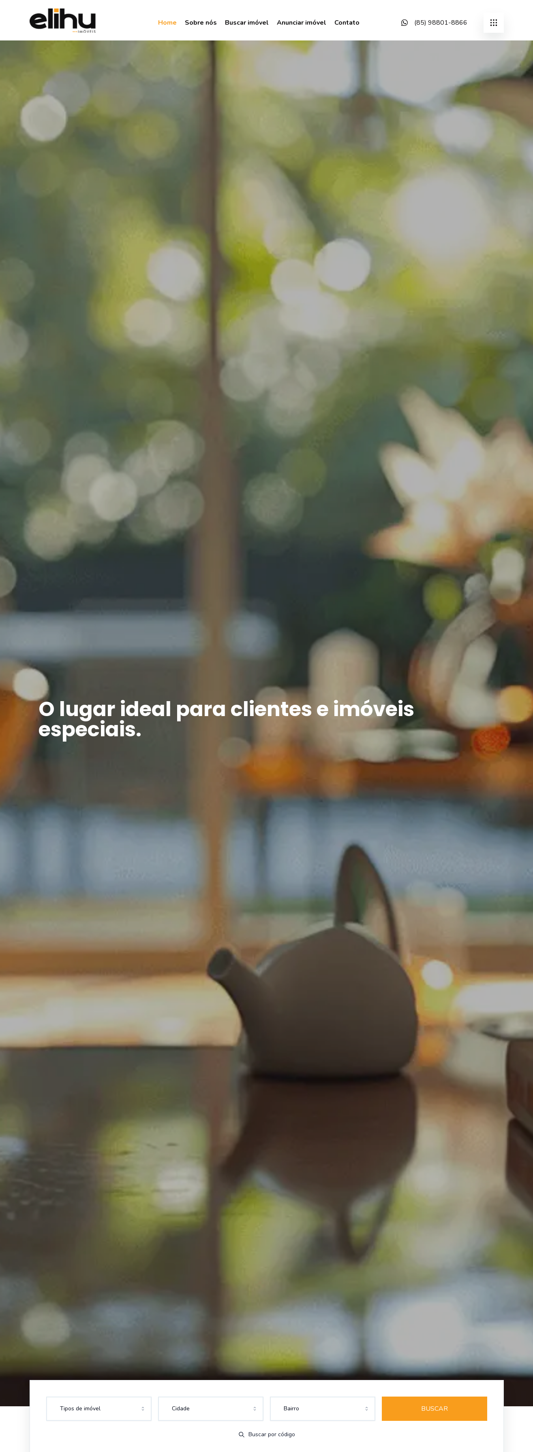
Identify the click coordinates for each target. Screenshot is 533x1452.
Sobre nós (201, 22)
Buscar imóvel (247, 22)
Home (167, 22)
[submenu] (494, 23)
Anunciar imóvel (301, 22)
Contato (347, 22)
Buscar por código (266, 1434)
